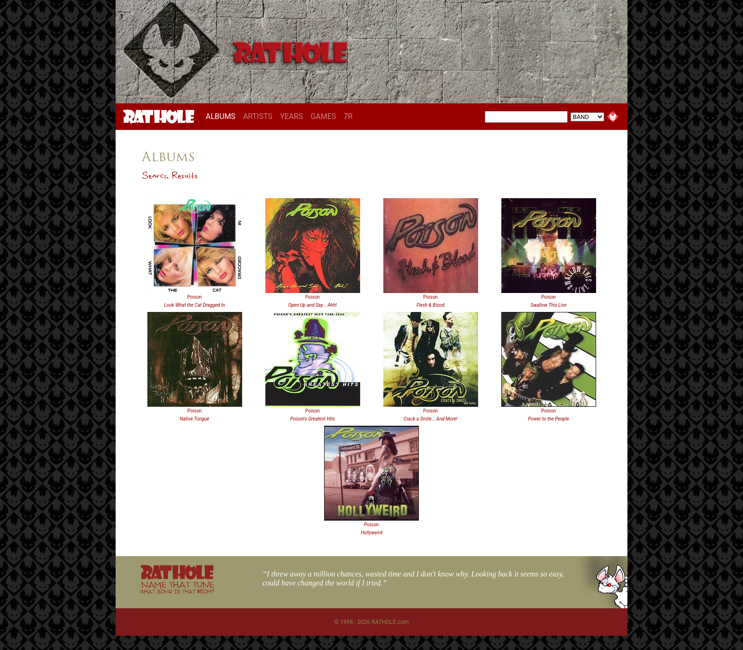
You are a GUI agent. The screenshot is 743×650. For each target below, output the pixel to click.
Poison (194, 297)
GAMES (323, 116)
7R (348, 116)
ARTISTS (257, 116)
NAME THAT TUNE (177, 587)
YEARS (291, 116)
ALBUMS (222, 116)
